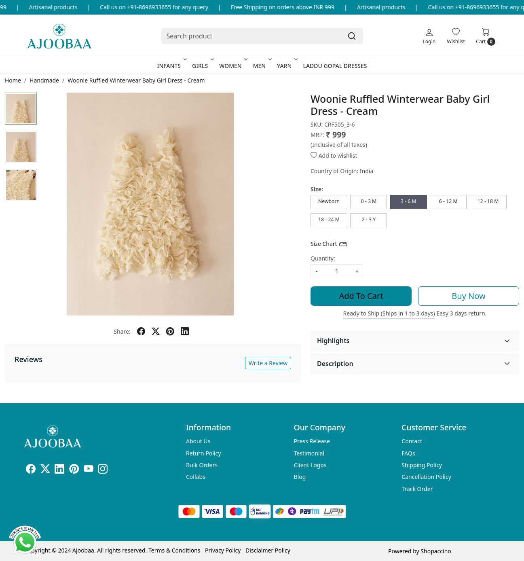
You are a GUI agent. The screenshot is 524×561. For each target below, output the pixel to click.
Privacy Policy (223, 550)
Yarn (286, 66)
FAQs (408, 453)
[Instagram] (102, 470)
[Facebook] (30, 470)
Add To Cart (361, 295)
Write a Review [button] (268, 363)
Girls (202, 66)
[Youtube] (88, 470)
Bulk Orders (202, 465)
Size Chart (329, 244)
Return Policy (203, 453)
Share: (122, 331)
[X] (45, 470)
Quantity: (323, 258)
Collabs (195, 477)
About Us (198, 441)
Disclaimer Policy (267, 550)
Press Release (312, 441)
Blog (300, 477)
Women (232, 66)
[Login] (429, 36)
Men (261, 66)
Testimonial (309, 453)
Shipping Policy (421, 465)
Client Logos (310, 465)
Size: (317, 189)
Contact (411, 441)
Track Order (417, 489)
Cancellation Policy (426, 477)
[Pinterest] (74, 470)
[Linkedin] (59, 470)
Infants (171, 66)
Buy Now (468, 295)
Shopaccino (435, 551)
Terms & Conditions (174, 550)
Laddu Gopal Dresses (335, 66)
